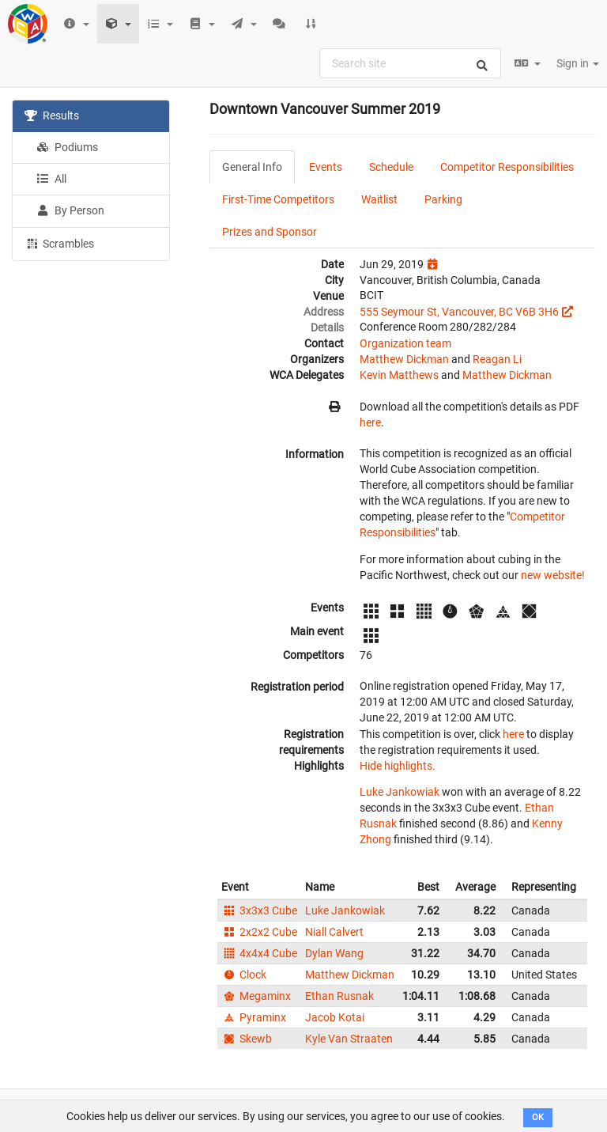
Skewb (246, 1038)
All (51, 178)
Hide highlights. (397, 765)
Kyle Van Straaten (349, 1038)
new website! (553, 575)
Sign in (577, 63)
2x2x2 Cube (259, 932)
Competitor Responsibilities (507, 167)
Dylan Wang (334, 953)
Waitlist (379, 199)
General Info (252, 167)
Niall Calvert (334, 932)
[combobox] (410, 63)
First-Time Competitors (278, 199)
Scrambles (59, 243)
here (370, 422)
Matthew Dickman (404, 359)
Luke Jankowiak (399, 792)
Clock (243, 974)
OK (538, 1117)
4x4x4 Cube (259, 953)
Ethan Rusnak (339, 996)
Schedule (391, 167)
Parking (443, 199)
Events (325, 167)
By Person (70, 210)
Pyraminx (253, 1017)
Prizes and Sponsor (269, 231)
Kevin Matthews (399, 375)
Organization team (405, 343)
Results (52, 115)
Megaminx (256, 996)
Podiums (67, 147)
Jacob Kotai (334, 1017)
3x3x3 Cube (259, 910)
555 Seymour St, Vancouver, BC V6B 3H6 (459, 311)
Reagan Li (497, 359)
